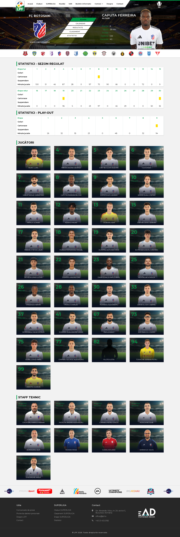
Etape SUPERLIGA (62, 517)
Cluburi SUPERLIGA (62, 510)
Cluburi (39, 4)
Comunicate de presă (25, 510)
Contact (119, 4)
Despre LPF (21, 517)
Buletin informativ (83, 4)
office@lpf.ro (101, 516)
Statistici (57, 520)
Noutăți (62, 4)
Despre (110, 4)
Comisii (99, 4)
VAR (70, 4)
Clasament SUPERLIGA (64, 513)
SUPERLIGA (50, 4)
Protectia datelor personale (28, 513)
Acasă (30, 4)
